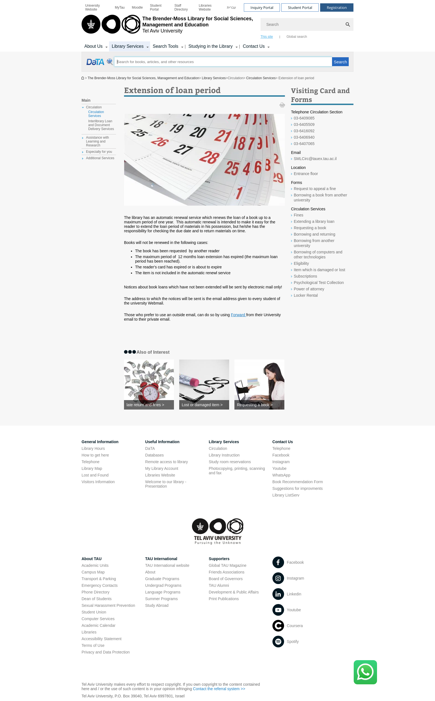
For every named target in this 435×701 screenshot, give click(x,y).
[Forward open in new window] (238, 315)
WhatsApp (281, 475)
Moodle (137, 7)
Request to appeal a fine (315, 188)
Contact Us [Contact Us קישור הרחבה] (254, 46)
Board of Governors (226, 579)
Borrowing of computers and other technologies (318, 254)
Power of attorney (309, 289)
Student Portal (155, 7)
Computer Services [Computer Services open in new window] (98, 619)
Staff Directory (181, 7)
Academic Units (95, 565)
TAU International (161, 559)
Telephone (91, 462)
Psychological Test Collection (319, 282)
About (150, 572)
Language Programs (162, 592)
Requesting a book (310, 228)
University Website (92, 7)
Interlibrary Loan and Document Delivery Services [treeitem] (101, 125)
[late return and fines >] (149, 405)
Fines (298, 215)
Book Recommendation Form (297, 482)
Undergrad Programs (163, 585)
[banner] (217, 26)
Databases (154, 455)
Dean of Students (97, 599)
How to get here (95, 455)
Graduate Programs (162, 579)
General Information (100, 442)
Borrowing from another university (314, 243)
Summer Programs (161, 599)
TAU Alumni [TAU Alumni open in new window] (219, 585)
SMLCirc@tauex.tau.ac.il (315, 158)
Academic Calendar (98, 625)
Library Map (92, 468)
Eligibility (301, 263)
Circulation (218, 448)
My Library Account (161, 468)
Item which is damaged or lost (319, 270)
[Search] (307, 24)
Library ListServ (285, 495)
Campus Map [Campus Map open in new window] (93, 572)
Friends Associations (226, 572)
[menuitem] (96, 7)
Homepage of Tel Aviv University (83, 77)
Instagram (281, 462)
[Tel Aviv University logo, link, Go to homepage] (168, 26)
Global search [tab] (297, 37)
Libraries (89, 632)
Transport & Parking (99, 579)
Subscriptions (305, 276)
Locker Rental (306, 295)
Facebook (280, 455)
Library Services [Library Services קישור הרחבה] (128, 46)
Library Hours (93, 448)
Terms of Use (93, 645)
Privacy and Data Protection (106, 652)
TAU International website (167, 565)
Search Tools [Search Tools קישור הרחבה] (165, 46)
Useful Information (162, 442)
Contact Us (282, 442)
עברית (231, 7)
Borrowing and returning (314, 234)
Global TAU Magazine (228, 565)
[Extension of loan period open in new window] (100, 65)
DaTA (150, 448)
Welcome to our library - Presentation (165, 484)
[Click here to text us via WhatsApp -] (365, 672)
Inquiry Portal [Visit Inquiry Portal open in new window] (262, 7)
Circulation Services (260, 78)
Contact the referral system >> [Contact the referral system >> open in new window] (219, 689)
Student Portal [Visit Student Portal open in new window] (300, 7)
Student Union (94, 612)
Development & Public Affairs (234, 592)
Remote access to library (166, 462)
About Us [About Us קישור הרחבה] (93, 46)
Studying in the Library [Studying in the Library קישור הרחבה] (210, 46)
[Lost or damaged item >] (204, 405)
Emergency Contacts (100, 585)
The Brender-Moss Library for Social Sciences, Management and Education (143, 78)
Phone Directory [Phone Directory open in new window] (95, 592)
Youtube (279, 468)
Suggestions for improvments (297, 488)
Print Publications (224, 599)
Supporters (219, 559)
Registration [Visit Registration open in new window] (337, 7)
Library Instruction (224, 455)
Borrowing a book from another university (320, 197)
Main (86, 100)
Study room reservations (230, 462)
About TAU (92, 559)
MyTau (120, 7)
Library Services (214, 78)
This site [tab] (267, 37)
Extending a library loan (314, 221)
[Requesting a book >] (259, 405)
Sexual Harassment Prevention (108, 605)
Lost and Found (95, 475)
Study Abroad (156, 605)
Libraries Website (205, 7)
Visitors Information (98, 482)
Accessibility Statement (102, 639)
